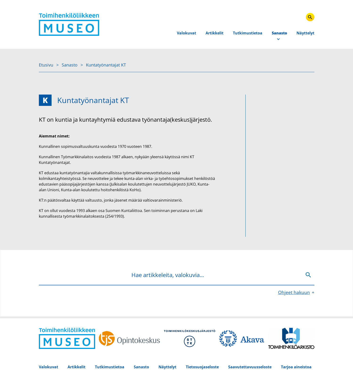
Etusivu (46, 65)
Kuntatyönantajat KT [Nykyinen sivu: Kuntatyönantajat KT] (106, 65)
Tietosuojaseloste (202, 367)
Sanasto (279, 33)
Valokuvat (186, 33)
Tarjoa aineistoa (296, 367)
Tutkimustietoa (247, 33)
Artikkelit (214, 33)
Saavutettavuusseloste (250, 367)
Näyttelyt (305, 33)
